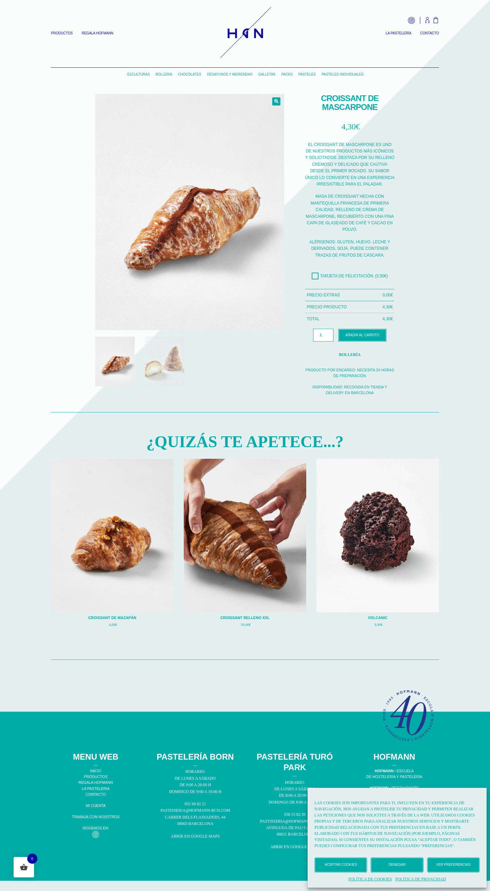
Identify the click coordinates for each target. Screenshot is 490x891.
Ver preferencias (453, 864)
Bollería (164, 74)
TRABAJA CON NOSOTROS (95, 817)
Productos (62, 33)
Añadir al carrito (362, 335)
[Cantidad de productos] (323, 335)
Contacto (429, 33)
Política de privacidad (420, 879)
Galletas (267, 74)
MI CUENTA (96, 806)
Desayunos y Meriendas (229, 74)
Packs (287, 74)
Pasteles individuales (342, 74)
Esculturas (138, 74)
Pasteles (307, 74)
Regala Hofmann (97, 33)
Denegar (397, 864)
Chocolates (189, 74)
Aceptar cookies (341, 864)
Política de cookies (370, 879)
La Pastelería (398, 33)
